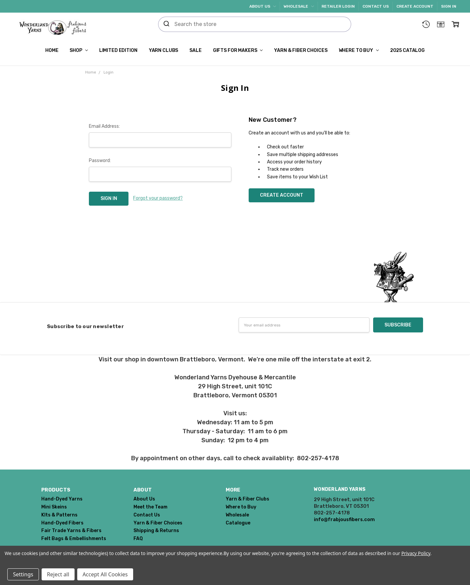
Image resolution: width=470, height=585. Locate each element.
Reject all (58, 574)
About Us (262, 6)
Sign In (448, 6)
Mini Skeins (54, 507)
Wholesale (299, 6)
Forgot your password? (158, 198)
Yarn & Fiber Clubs (247, 499)
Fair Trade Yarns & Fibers (71, 530)
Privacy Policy (415, 553)
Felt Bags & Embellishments (73, 538)
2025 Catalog (407, 50)
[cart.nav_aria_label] (455, 24)
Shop (79, 50)
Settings (23, 574)
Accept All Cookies (105, 574)
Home (51, 50)
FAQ (138, 538)
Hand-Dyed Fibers (62, 523)
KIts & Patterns (59, 515)
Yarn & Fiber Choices (300, 50)
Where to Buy (359, 50)
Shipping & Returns (156, 530)
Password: (100, 160)
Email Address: (104, 126)
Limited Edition (118, 50)
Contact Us (375, 6)
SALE (195, 50)
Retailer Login (338, 6)
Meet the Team (150, 507)
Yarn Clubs (163, 50)
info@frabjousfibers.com (344, 519)
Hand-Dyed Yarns (62, 499)
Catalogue (238, 523)
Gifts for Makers (238, 50)
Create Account (414, 6)
